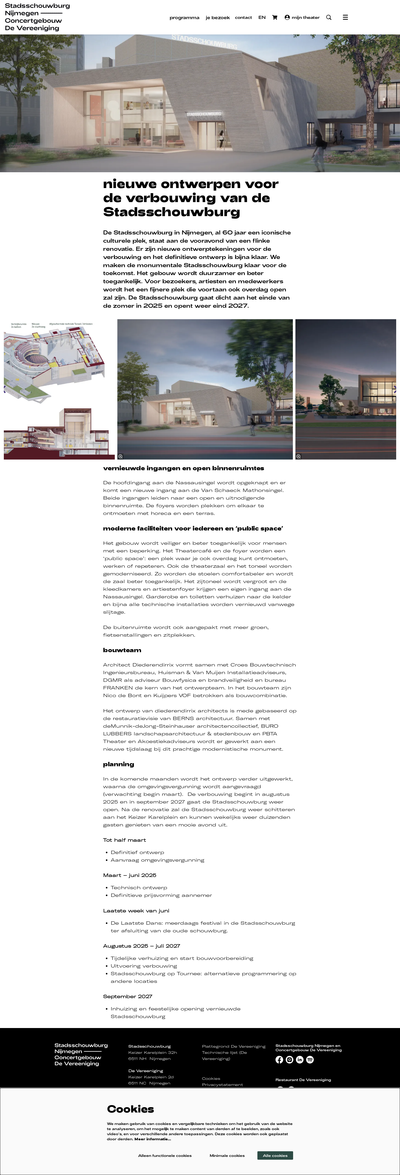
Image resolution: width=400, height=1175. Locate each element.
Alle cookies (275, 1155)
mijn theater (302, 17)
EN (262, 17)
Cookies (211, 1078)
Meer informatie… (152, 1139)
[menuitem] (184, 17)
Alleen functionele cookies (165, 1155)
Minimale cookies (227, 1155)
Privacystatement (222, 1084)
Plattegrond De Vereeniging (234, 1046)
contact (243, 17)
